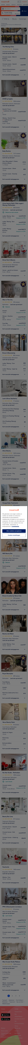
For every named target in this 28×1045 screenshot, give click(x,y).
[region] (14, 522)
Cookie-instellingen (14, 535)
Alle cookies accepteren (14, 531)
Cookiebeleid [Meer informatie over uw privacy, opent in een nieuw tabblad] (15, 526)
